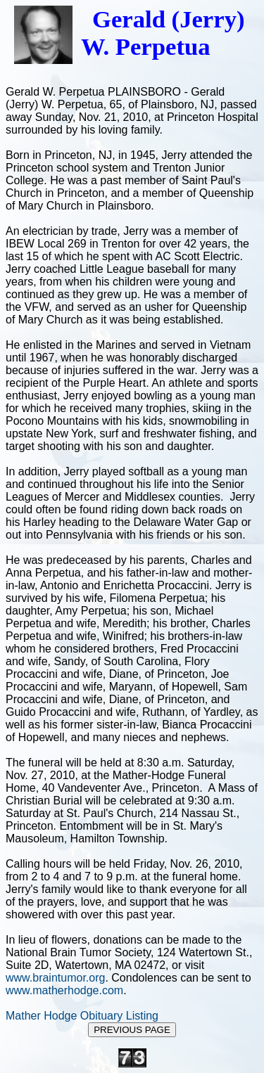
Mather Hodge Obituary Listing (82, 1016)
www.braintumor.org (55, 978)
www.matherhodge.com (64, 990)
